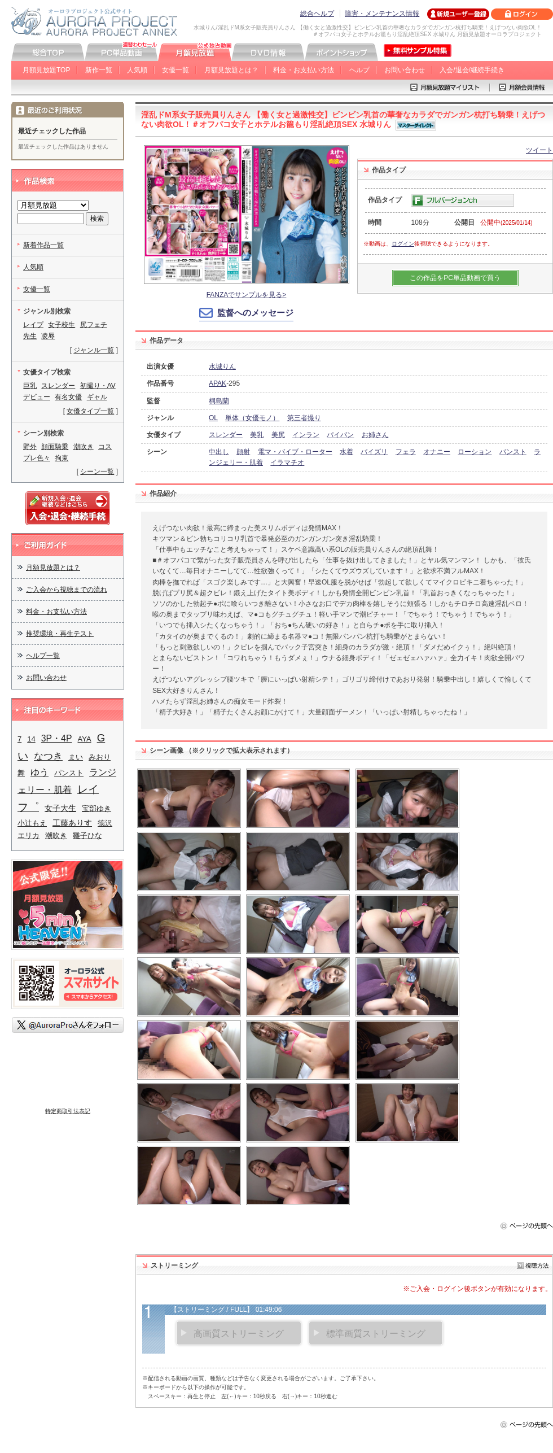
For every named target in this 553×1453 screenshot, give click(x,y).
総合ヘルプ (317, 14)
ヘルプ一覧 (43, 656)
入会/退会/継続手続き (472, 70)
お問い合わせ (404, 70)
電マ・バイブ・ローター (295, 452)
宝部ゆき (96, 808)
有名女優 (68, 397)
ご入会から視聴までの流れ (66, 590)
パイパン (340, 435)
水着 (346, 452)
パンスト (512, 452)
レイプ (33, 325)
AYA (84, 739)
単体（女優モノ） (252, 418)
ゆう (39, 772)
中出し (219, 452)
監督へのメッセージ (255, 312)
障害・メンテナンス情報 (382, 14)
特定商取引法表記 (67, 1111)
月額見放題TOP (46, 70)
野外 (30, 447)
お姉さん (375, 435)
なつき (48, 756)
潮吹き (83, 447)
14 (31, 739)
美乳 (257, 435)
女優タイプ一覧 (90, 411)
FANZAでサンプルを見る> (247, 295)
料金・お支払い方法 (303, 70)
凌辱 (48, 336)
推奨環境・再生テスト (60, 634)
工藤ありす (72, 822)
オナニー (436, 452)
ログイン (403, 244)
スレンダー (226, 435)
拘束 (61, 458)
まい (75, 757)
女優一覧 (175, 70)
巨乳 (30, 386)
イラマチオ (287, 462)
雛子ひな (87, 835)
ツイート (539, 150)
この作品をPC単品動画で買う (455, 278)
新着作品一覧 (43, 245)
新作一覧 (98, 70)
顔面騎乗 (54, 447)
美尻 (278, 435)
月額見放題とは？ (231, 70)
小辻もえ (32, 823)
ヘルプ (359, 70)
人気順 (137, 70)
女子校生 (61, 325)
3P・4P (56, 738)
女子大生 (60, 808)
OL (213, 418)
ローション (474, 452)
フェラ (406, 452)
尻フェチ (93, 325)
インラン (305, 435)
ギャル (97, 397)
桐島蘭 (219, 401)
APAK (217, 383)
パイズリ (374, 452)
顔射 (243, 452)
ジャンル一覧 (93, 350)
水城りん (222, 366)
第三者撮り (304, 418)
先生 (30, 336)
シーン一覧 (97, 471)
